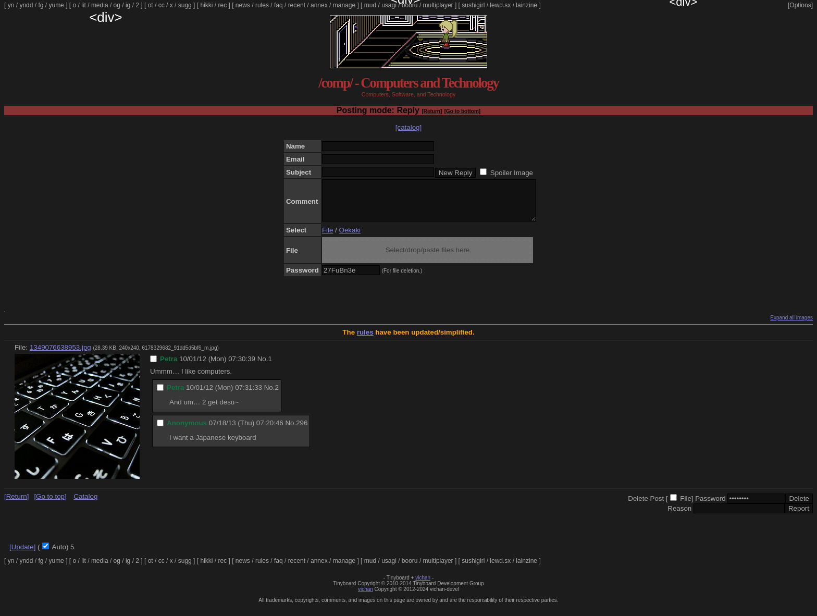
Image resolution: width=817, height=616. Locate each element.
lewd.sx (500, 5)
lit (83, 5)
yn (11, 5)
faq (278, 5)
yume (56, 5)
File (327, 238)
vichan (422, 585)
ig (128, 5)
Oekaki (350, 238)
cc (161, 5)
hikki (206, 5)
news (243, 5)
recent (296, 5)
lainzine (526, 5)
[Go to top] (50, 504)
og (117, 5)
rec (222, 5)
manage (344, 5)
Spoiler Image (511, 173)
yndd (26, 5)
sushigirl (473, 5)
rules (262, 5)
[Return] (432, 111)
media (99, 5)
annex (319, 5)
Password (710, 506)
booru (410, 5)
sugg (185, 5)
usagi (389, 5)
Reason (679, 516)
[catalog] (408, 127)
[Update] (22, 555)
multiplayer (438, 5)
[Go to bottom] (462, 111)
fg (40, 5)
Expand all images (791, 325)
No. (262, 367)
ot (150, 5)
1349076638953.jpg (60, 355)
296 (301, 431)
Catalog (85, 504)
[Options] (800, 5)
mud (370, 5)
